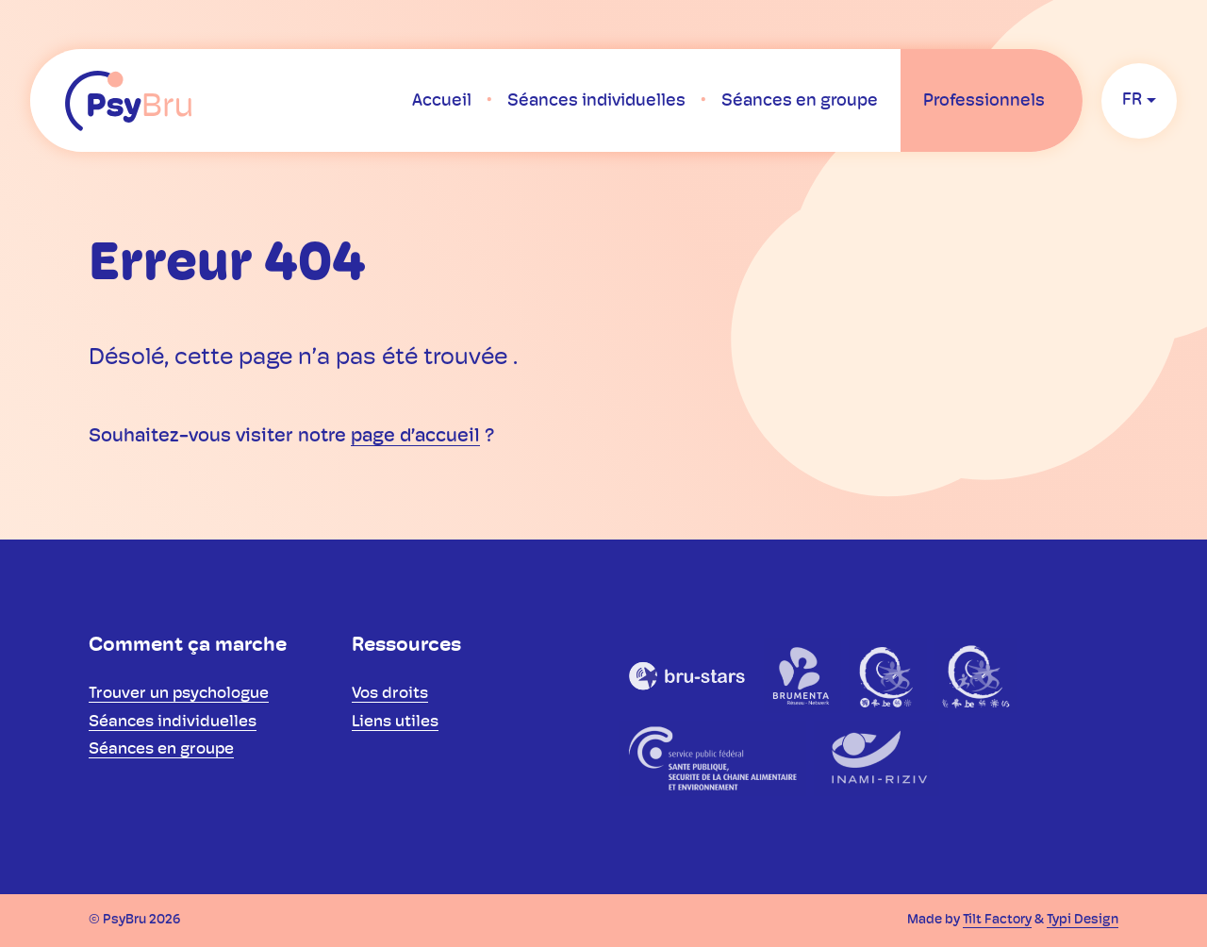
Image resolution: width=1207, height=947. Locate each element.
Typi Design (1082, 920)
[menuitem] (442, 101)
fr (1132, 100)
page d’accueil (415, 436)
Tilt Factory (997, 920)
